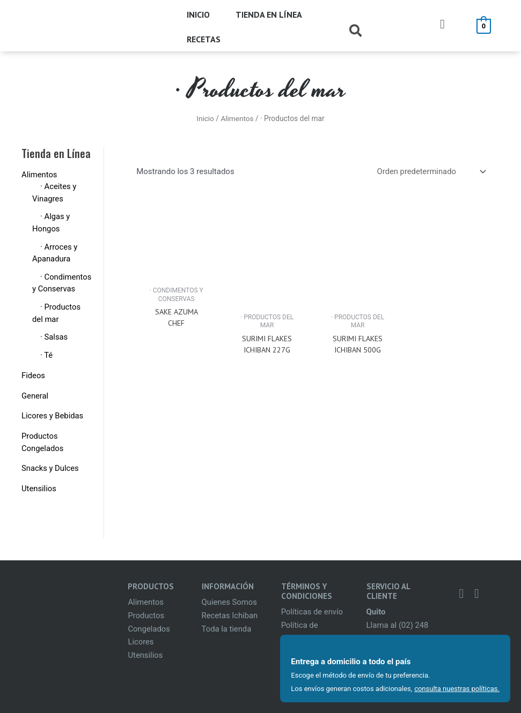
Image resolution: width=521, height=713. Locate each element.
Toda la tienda (227, 629)
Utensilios (39, 488)
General (35, 396)
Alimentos (237, 118)
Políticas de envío (312, 612)
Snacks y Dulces (50, 468)
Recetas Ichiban (230, 615)
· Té (46, 355)
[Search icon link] (356, 33)
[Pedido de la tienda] (429, 172)
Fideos (33, 375)
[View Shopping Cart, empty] (483, 26)
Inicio (205, 118)
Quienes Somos (230, 602)
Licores (141, 642)
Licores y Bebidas (52, 416)
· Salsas (54, 337)
